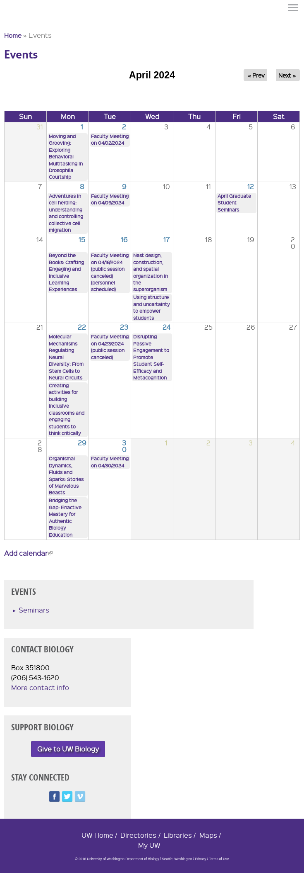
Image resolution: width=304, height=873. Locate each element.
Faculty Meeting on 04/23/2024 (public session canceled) (110, 346)
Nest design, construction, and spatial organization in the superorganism (150, 272)
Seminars (34, 610)
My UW (149, 845)
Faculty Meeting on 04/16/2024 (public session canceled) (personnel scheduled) (110, 272)
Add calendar (28, 553)
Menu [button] (293, 7)
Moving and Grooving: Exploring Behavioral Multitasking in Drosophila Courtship (66, 156)
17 (166, 239)
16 (124, 239)
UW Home (97, 835)
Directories (138, 835)
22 (82, 327)
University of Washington (19, 22)
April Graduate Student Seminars (234, 203)
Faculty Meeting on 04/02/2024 (110, 139)
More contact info (40, 687)
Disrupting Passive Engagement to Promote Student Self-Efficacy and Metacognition (151, 357)
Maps (208, 835)
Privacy (200, 859)
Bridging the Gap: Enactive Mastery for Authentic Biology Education (65, 517)
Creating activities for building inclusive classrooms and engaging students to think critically (66, 409)
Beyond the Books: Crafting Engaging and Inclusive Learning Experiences (66, 272)
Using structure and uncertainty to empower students (151, 307)
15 (82, 239)
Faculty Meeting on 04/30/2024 (110, 461)
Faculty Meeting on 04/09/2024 (110, 199)
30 (124, 446)
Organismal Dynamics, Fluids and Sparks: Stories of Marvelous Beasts (66, 475)
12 (250, 186)
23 (124, 327)
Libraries (178, 835)
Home (13, 35)
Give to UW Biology (68, 748)
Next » (287, 75)
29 (82, 442)
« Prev (256, 75)
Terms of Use (219, 859)
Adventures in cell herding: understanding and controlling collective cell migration (66, 213)
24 (166, 327)
